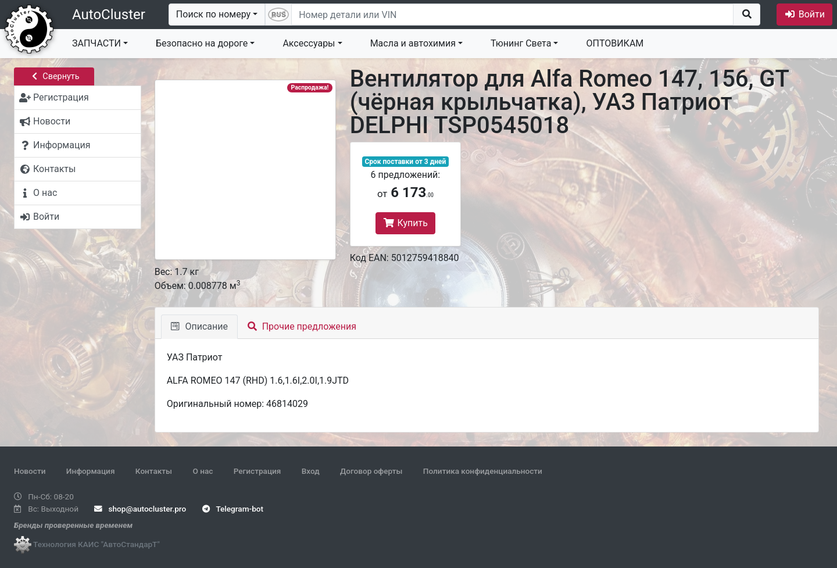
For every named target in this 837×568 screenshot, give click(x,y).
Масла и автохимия (413, 43)
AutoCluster (108, 14)
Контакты (153, 471)
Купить (405, 222)
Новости (29, 471)
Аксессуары (308, 43)
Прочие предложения (302, 326)
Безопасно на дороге (202, 43)
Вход (311, 471)
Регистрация (257, 471)
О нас (202, 471)
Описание (199, 326)
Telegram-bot (232, 508)
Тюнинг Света (521, 43)
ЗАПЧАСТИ (96, 43)
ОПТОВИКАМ (614, 43)
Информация (90, 471)
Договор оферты (371, 471)
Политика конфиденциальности (482, 471)
